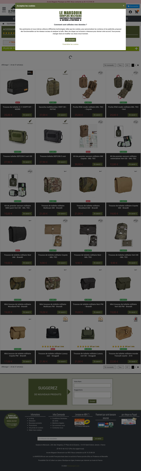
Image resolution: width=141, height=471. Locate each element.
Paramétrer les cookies (70, 44)
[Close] (123, 5)
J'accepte (70, 40)
